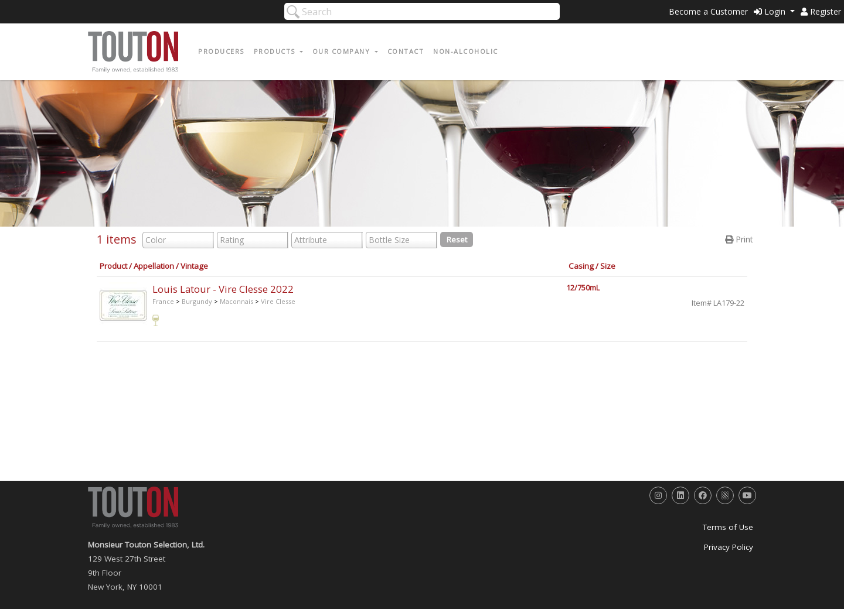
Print (739, 239)
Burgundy (197, 301)
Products (276, 51)
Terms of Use (728, 527)
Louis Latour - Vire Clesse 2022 (223, 289)
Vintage (194, 266)
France (163, 301)
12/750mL (583, 288)
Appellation (154, 266)
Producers (221, 51)
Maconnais (236, 301)
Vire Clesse (278, 301)
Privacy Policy (728, 547)
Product (113, 266)
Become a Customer (708, 11)
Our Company (342, 51)
